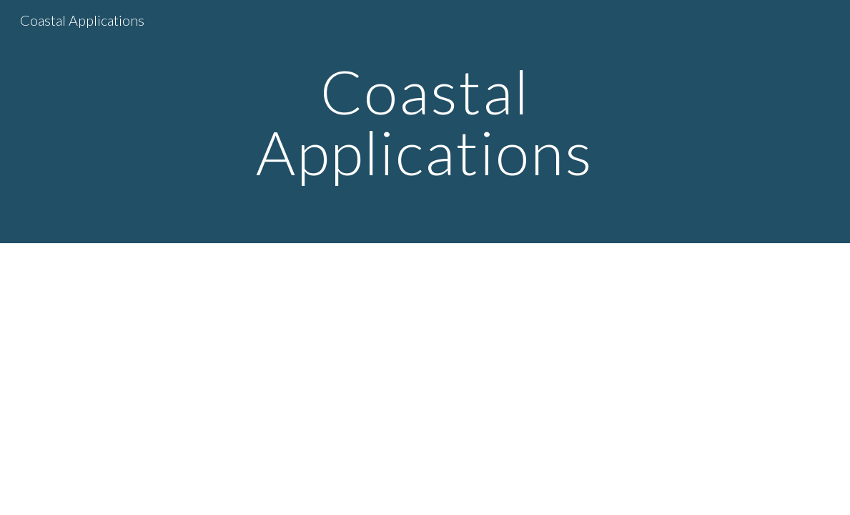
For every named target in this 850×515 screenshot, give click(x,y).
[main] (425, 122)
